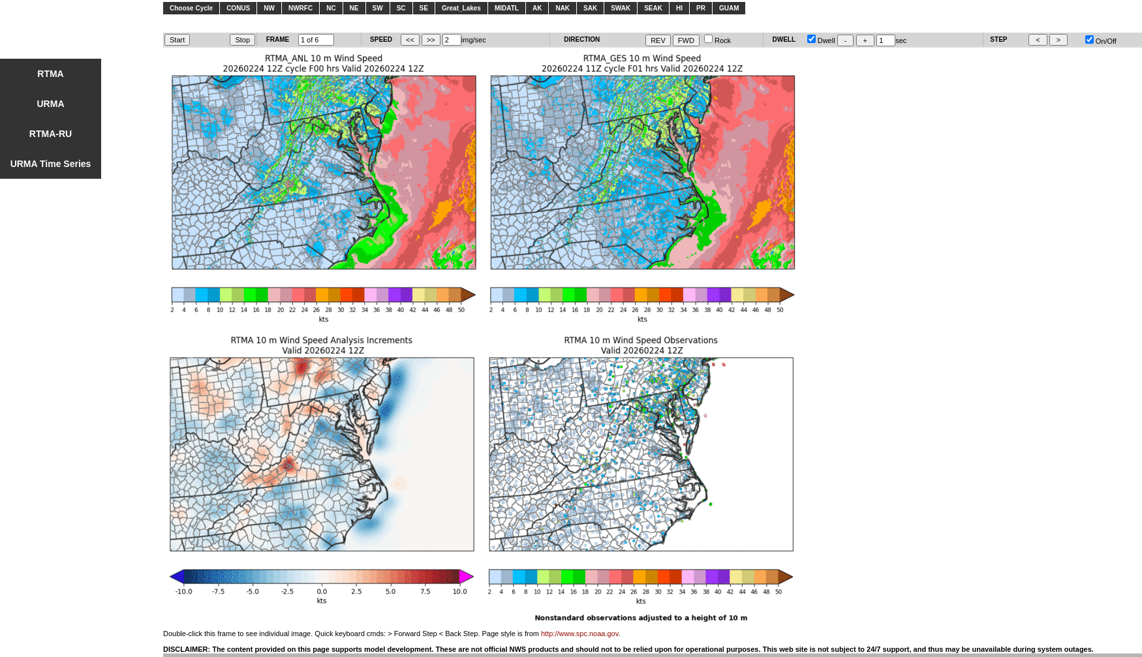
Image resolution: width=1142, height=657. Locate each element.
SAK (590, 8)
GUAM (729, 8)
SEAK (653, 8)
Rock (717, 40)
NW (269, 8)
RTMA (50, 74)
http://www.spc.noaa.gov (579, 633)
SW (378, 8)
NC (330, 8)
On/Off (1101, 41)
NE (354, 8)
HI (679, 8)
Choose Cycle (191, 8)
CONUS (238, 8)
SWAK (620, 8)
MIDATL (507, 8)
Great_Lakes (461, 8)
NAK (562, 8)
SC (401, 8)
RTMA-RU (50, 134)
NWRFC (300, 8)
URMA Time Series (50, 164)
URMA (51, 104)
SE (424, 8)
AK (537, 8)
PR (700, 8)
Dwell (821, 40)
